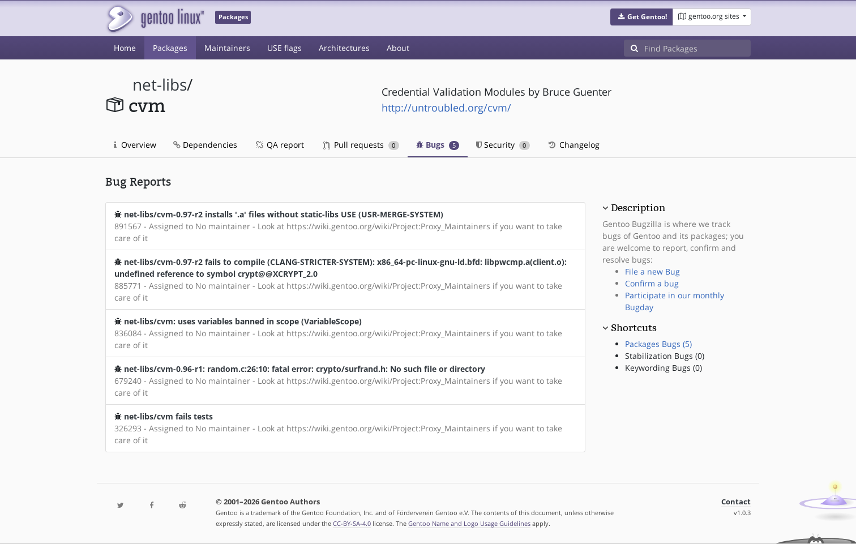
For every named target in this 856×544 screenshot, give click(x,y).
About (398, 47)
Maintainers (227, 47)
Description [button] (638, 207)
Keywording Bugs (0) (663, 367)
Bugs (438, 144)
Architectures (344, 47)
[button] (641, 16)
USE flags (284, 47)
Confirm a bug (652, 283)
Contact (736, 502)
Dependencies (205, 144)
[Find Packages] (697, 48)
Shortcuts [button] (634, 327)
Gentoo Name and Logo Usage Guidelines (469, 523)
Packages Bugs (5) (658, 344)
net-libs (159, 84)
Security (503, 144)
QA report (279, 144)
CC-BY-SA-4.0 (352, 523)
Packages (170, 47)
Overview (135, 144)
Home (125, 47)
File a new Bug (652, 271)
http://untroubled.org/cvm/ (446, 107)
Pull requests (361, 144)
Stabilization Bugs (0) (664, 355)
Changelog (573, 144)
